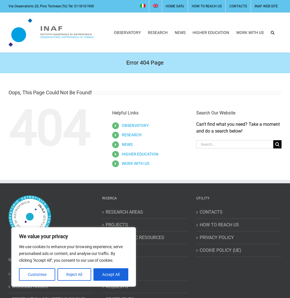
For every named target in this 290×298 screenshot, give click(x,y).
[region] (73, 257)
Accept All (111, 274)
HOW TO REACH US (219, 224)
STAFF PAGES (120, 250)
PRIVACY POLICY (217, 237)
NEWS (127, 144)
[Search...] (234, 144)
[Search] (277, 144)
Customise (37, 274)
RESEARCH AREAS (124, 212)
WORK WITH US (135, 163)
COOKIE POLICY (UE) (220, 250)
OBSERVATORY (135, 125)
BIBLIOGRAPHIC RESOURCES (135, 237)
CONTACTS (211, 212)
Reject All (74, 274)
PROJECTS (117, 224)
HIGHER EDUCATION (140, 154)
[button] (272, 32)
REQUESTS (117, 286)
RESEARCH (132, 135)
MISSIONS (116, 273)
